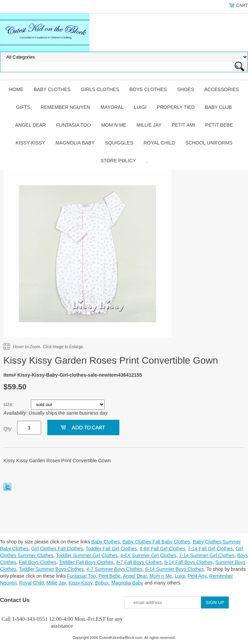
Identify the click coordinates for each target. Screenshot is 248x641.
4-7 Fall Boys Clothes (139, 562)
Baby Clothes (52, 89)
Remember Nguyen (65, 107)
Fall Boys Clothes (37, 562)
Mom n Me (113, 125)
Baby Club (218, 107)
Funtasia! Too (81, 576)
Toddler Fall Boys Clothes (86, 562)
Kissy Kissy (30, 143)
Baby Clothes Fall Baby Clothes (156, 541)
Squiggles (119, 143)
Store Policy (118, 160)
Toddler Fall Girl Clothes (111, 548)
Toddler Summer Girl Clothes (87, 555)
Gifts (23, 107)
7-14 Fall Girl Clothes (210, 548)
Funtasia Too (73, 125)
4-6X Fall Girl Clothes (162, 548)
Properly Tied (175, 107)
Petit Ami (183, 125)
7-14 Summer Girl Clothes (207, 555)
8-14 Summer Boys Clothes (174, 569)
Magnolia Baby (75, 143)
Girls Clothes (100, 89)
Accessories (221, 89)
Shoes (185, 89)
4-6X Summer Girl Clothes (148, 555)
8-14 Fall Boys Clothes (188, 562)
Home (16, 89)
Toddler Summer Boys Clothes (51, 569)
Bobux (102, 583)
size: (9, 404)
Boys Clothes (148, 89)
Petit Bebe (219, 125)
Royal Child (159, 143)
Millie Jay (149, 125)
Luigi (140, 107)
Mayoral (112, 107)
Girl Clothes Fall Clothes (57, 548)
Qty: (8, 428)
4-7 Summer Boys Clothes (114, 569)
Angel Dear (30, 125)
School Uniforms (208, 143)
